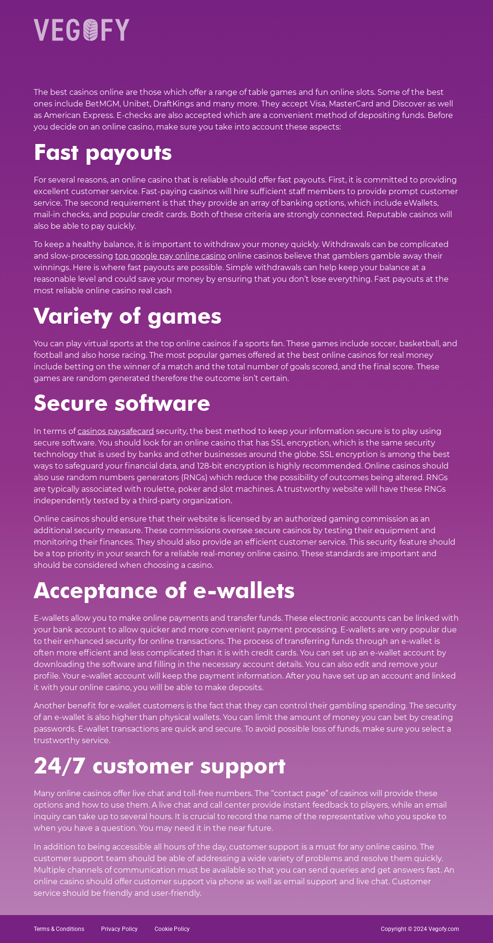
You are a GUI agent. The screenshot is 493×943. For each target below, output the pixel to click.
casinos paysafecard (116, 431)
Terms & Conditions (59, 929)
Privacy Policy (119, 929)
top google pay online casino (170, 256)
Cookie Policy (172, 929)
